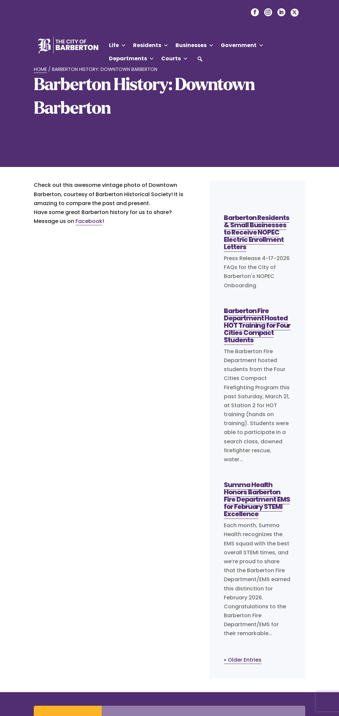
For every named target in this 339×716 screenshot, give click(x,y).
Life (117, 45)
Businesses (194, 45)
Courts (174, 58)
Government (242, 45)
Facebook (88, 221)
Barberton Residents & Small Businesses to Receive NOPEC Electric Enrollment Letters (256, 232)
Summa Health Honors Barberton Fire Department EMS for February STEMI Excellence (257, 499)
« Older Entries (243, 660)
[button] (200, 59)
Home (40, 69)
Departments (131, 58)
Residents (151, 45)
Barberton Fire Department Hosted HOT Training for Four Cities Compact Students (257, 325)
